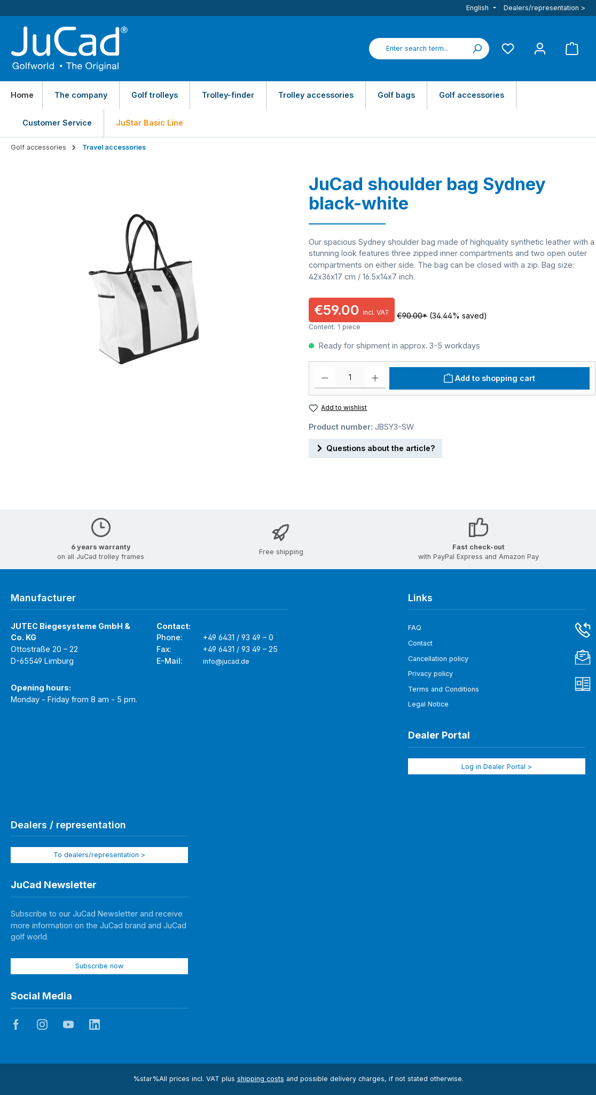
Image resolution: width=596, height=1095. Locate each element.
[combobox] (417, 48)
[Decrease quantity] (325, 378)
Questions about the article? (375, 446)
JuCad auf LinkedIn (94, 1024)
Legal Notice (428, 704)
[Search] (477, 48)
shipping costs (260, 1079)
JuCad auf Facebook (16, 1024)
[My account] (540, 48)
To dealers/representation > (99, 855)
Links (420, 597)
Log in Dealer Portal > (496, 767)
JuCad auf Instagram (42, 1024)
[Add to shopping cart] (489, 378)
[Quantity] (350, 378)
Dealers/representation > (544, 8)
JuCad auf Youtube (68, 1024)
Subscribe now (99, 966)
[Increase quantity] (375, 378)
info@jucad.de (226, 661)
